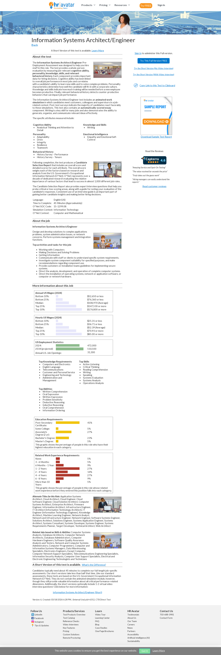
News (130, 628)
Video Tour (100, 614)
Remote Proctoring (71, 638)
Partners (131, 631)
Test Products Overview (74, 614)
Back (34, 45)
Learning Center (102, 618)
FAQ (97, 621)
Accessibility (133, 634)
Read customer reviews (154, 186)
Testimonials (133, 614)
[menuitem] (88, 5)
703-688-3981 (167, 614)
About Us (131, 618)
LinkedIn (38, 614)
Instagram (39, 622)
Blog (97, 624)
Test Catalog (69, 618)
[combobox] (146, 5)
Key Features (69, 628)
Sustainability (133, 641)
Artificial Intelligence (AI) (138, 638)
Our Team (132, 621)
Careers (131, 624)
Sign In (138, 53)
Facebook (39, 618)
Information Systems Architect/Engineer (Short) (77, 592)
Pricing (66, 631)
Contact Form (166, 618)
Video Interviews (71, 624)
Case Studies (101, 628)
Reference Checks (71, 621)
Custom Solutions (71, 634)
